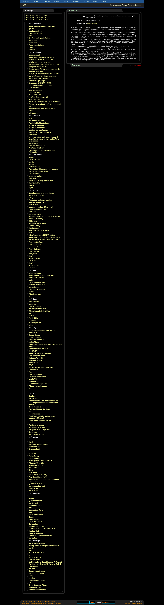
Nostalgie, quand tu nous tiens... (41, 193)
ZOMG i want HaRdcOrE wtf (39, 311)
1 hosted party (34, 226)
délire (31, 470)
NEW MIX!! (33, 178)
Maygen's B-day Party (37, 223)
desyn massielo (35, 407)
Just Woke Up (34, 183)
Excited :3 (33, 261)
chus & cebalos (35, 306)
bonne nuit (33, 43)
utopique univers (35, 31)
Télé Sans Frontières (37, 289)
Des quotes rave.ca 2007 (38, 349)
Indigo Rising (34, 342)
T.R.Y (31, 365)
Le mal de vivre (35, 214)
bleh (30, 36)
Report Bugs (25, 603)
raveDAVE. (33, 379)
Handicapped (34, 228)
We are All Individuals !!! (38, 171)
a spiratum (33, 398)
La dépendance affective (38, 130)
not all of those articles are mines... (42, 76)
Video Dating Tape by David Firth (41, 275)
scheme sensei (34, 414)
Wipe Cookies (56, 603)
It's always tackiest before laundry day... (44, 64)
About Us (24, 601)
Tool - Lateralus (35, 244)
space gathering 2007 (37, 282)
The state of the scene (37, 377)
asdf (30, 296)
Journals (73, 10)
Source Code (47, 603)
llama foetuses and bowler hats (41, 367)
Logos (53, 601)
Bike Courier (34, 302)
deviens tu (33, 432)
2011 (41, 17)
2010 (36, 17)
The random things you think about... (43, 169)
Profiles (86, 1)
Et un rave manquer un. (38, 384)
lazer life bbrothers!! (37, 145)
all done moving (35, 273)
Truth (31, 47)
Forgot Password (129, 5)
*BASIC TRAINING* (36, 553)
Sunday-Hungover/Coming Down (41, 108)
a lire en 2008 (34, 88)
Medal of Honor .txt (36, 195)
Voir (30, 372)
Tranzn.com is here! (36, 45)
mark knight (33, 363)
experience (33, 268)
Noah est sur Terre (36, 510)
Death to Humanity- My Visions (41, 181)
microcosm (33, 113)
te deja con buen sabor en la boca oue (44, 74)
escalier (32, 578)
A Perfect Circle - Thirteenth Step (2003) (44, 237)
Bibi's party (33, 221)
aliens (31, 325)
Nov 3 (31, 111)
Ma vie (31, 162)
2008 (27, 17)
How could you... (35, 99)
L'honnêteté (33, 370)
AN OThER (33, 351)
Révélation (33, 135)
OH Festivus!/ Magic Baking (39, 38)
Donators (47, 601)
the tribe (32, 569)
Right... (31, 188)
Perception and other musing (40, 200)
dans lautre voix (35, 95)
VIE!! (31, 508)
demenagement (35, 323)
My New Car (33, 143)
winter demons (34, 447)
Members (36, 1)
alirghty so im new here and (39, 62)
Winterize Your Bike (36, 463)
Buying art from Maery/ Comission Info (44, 546)
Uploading (33, 472)
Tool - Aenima (34, 247)
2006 (41, 15)
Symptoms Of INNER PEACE (40, 83)
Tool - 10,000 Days (36, 242)
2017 (36, 19)
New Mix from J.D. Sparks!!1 (40, 132)
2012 (46, 17)
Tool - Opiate (34, 251)
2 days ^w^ (33, 254)
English (127, 603)
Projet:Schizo (34, 456)
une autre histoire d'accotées (40, 353)
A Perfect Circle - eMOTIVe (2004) (42, 235)
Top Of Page (136, 65)
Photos (56, 1)
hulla (31, 280)
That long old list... (36, 33)
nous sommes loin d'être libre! (41, 207)
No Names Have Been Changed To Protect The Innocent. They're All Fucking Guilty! (45, 563)
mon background (35, 90)
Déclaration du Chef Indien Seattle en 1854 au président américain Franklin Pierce (43, 402)
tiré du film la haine (36, 121)
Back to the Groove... (37, 434)
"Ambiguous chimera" (37, 580)
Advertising (31, 601)
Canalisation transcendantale (40, 536)
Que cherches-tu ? (36, 501)
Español (139, 603)
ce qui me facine (35, 176)
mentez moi (33, 503)
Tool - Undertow (35, 249)
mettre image (34, 287)
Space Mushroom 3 (36, 340)
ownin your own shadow (38, 78)
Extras (104, 1)
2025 (46, 19)
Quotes (31, 517)
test (30, 313)
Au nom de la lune (36, 465)
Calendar (47, 1)
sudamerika (33, 488)
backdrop (32, 304)
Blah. (31, 233)
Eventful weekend (36, 71)
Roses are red (34, 258)
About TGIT (33, 333)
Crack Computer (35, 337)
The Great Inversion (36, 425)
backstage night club (37, 486)
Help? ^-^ (32, 256)
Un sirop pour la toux (37, 526)
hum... (31, 512)
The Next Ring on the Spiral (39, 409)
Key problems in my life (38, 67)
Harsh (31, 442)
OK (30, 583)
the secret (33, 468)
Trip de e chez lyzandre (38, 386)
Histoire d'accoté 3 (36, 358)
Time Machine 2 (35, 174)
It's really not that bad (37, 309)
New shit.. (32, 212)
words (31, 548)
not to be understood (37, 543)
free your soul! (34, 55)
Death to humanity (36, 533)
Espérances (33, 566)
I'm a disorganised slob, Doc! (40, 85)
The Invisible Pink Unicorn (39, 123)
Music (95, 1)
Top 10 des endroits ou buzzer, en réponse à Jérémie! (42, 417)
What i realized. (35, 294)
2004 (32, 15)
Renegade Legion (36, 603)
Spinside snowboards (37, 590)
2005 (36, 15)
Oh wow (32, 50)
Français (133, 603)
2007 (46, 15)
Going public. (34, 265)
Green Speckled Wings (38, 585)
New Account (115, 5)
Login (139, 5)
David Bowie (34, 519)
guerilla (32, 29)
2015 (32, 19)
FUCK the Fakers (35, 522)
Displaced (33, 396)
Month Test (33, 538)
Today (31, 576)
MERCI (31, 292)
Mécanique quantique (37, 81)
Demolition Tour (35, 587)
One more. (33, 320)
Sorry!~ (32, 198)
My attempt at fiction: (37, 427)
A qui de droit (34, 531)
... (29, 423)
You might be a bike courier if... (41, 461)
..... (30, 391)
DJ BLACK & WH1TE (37, 278)
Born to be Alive (35, 557)
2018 (41, 19)
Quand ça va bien (35, 484)
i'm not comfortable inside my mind (43, 330)
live (30, 411)
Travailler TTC (34, 160)
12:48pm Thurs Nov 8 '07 (38, 97)
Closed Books (34, 335)
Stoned (31, 316)
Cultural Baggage (35, 167)
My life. (31, 164)
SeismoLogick (92, 23)
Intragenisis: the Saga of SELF (41, 430)
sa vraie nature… (35, 92)
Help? (31, 263)
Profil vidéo (33, 318)
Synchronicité (34, 449)
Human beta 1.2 (35, 205)
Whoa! (31, 185)
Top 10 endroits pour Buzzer (40, 420)
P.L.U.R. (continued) (36, 125)
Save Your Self (34, 560)
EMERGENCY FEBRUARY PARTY (42, 529)
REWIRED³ (33, 454)
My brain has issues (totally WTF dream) (44, 216)
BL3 (30, 118)
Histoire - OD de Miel (37, 285)
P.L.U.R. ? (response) (37, 128)
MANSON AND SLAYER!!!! (39, 230)
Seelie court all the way (38, 475)
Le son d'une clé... (36, 374)
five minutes (33, 491)
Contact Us (40, 601)
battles (31, 498)
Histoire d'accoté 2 (36, 360)
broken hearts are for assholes (41, 60)
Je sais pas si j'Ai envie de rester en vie (44, 69)
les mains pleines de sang (39, 444)
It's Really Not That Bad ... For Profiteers (44, 102)
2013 (27, 19)
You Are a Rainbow (36, 148)
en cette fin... (34, 40)
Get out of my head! (36, 573)
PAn (30, 550)
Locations (75, 1)
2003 (27, 15)
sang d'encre (34, 458)
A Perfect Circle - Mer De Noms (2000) (43, 240)
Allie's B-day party (36, 219)
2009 (32, 17)
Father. (31, 157)
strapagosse (33, 381)
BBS (24, 5)
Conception (33, 524)
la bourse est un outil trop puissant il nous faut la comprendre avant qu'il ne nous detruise (44, 139)
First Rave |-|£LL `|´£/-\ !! (38, 477)
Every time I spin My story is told (41, 57)
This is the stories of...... (38, 356)
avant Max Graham (36, 515)
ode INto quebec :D (36, 202)
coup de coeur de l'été (37, 209)
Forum (66, 1)
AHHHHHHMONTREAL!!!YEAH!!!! (42, 26)
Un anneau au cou (36, 505)
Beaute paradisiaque (37, 571)
